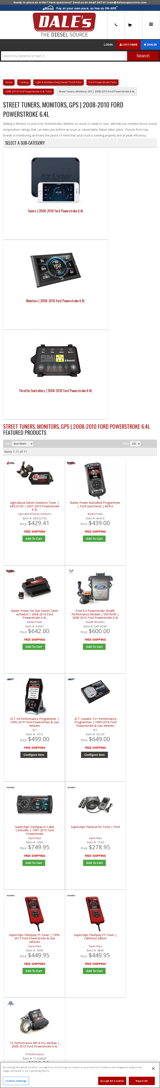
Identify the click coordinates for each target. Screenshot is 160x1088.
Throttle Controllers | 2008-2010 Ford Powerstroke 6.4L (99, 219)
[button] (80, 56)
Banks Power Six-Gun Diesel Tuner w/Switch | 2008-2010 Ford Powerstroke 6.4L (100, 330)
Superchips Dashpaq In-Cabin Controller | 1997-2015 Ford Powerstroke (100, 443)
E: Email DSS (15, 716)
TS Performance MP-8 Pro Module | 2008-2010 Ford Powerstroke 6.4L (100, 556)
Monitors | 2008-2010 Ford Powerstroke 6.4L (60, 217)
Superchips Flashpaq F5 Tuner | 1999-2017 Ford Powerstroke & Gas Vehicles (24, 556)
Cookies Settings (16, 1080)
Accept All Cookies (112, 1080)
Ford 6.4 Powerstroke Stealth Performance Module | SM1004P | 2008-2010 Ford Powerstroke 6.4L (139, 330)
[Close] (153, 1068)
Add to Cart (24, 366)
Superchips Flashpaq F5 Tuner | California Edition (62, 556)
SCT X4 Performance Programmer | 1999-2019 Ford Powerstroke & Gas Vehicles (23, 443)
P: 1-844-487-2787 (20, 702)
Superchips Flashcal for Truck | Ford (139, 441)
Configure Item (24, 475)
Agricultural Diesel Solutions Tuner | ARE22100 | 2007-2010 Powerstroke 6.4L (23, 330)
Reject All (142, 1080)
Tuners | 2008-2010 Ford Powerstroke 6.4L (22, 217)
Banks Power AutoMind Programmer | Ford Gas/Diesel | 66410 (62, 330)
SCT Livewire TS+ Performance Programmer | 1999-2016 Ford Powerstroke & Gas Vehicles (62, 443)
